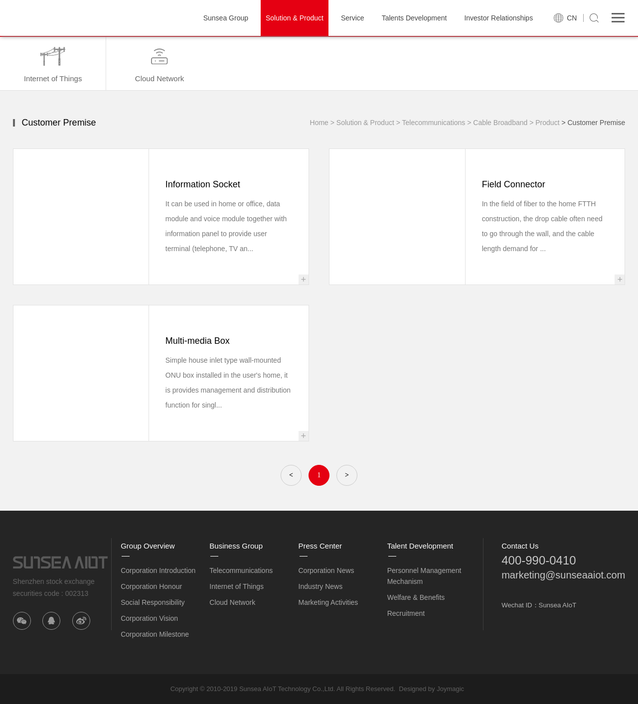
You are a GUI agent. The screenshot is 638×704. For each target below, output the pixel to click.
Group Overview (147, 546)
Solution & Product (294, 18)
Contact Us (519, 546)
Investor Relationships (498, 18)
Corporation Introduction (158, 570)
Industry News (321, 586)
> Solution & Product (362, 123)
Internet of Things (236, 586)
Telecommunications (241, 570)
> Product (544, 123)
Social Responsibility (152, 602)
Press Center (320, 546)
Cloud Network (232, 602)
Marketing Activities (328, 602)
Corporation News (326, 570)
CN (572, 18)
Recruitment (406, 613)
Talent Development (420, 546)
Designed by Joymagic (431, 689)
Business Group (236, 546)
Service (352, 18)
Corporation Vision (149, 618)
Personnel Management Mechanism (424, 575)
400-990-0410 (538, 560)
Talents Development (414, 18)
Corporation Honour (151, 586)
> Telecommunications (431, 123)
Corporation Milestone (155, 634)
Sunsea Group (225, 18)
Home (319, 123)
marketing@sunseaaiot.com (563, 574)
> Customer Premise (593, 123)
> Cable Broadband (497, 123)
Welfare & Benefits (416, 597)
